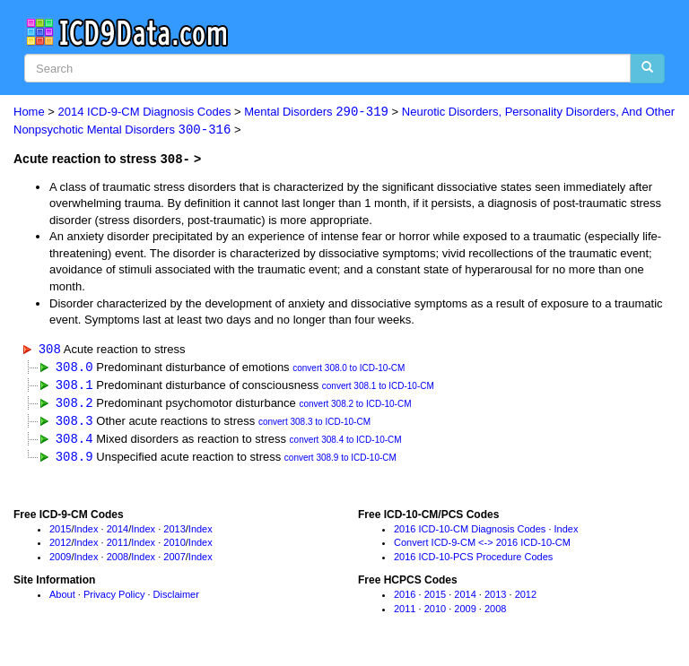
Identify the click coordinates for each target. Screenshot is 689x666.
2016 (404, 597)
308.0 (74, 367)
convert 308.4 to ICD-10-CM (346, 443)
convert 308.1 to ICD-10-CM (378, 388)
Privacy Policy (113, 597)
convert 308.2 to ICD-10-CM (355, 406)
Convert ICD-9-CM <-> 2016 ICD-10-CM (482, 546)
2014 (117, 532)
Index (86, 532)
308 (50, 349)
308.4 (74, 441)
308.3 (74, 422)
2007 (174, 560)
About (62, 597)
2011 (117, 546)
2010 (174, 546)
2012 (60, 546)
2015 (60, 532)
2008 (117, 560)
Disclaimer (176, 597)
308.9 (74, 459)
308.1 (74, 385)
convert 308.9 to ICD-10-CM (340, 461)
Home (29, 112)
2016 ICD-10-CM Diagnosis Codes (469, 532)
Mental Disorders (316, 112)
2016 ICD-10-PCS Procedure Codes (473, 560)
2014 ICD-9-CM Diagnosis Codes (144, 112)
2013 (174, 532)
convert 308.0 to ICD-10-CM (348, 369)
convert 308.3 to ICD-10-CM (314, 424)
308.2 (74, 403)
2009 (60, 560)
